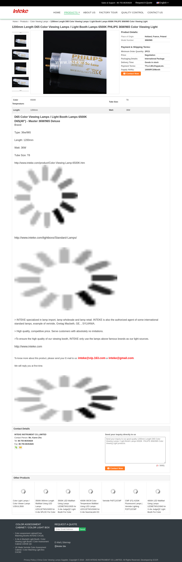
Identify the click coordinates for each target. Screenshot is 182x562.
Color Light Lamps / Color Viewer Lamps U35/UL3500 (21, 504)
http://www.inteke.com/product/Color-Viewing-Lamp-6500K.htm (49, 163)
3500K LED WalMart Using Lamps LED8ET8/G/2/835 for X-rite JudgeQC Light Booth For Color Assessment (67, 508)
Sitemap (66, 542)
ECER (155, 560)
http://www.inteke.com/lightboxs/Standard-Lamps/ (45, 237)
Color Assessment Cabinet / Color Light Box (33, 526)
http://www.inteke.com (28, 346)
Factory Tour (108, 12)
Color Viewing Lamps (39, 21)
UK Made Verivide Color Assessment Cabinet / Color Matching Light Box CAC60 (30, 549)
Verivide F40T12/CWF (112, 501)
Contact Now (132, 73)
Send (82, 529)
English (164, 2)
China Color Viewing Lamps (49, 560)
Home (56, 12)
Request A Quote (143, 2)
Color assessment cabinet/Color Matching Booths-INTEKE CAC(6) (29, 534)
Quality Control (132, 12)
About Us (89, 12)
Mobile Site (60, 546)
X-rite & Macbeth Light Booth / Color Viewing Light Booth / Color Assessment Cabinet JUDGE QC (32, 541)
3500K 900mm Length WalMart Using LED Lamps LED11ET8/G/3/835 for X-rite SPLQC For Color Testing (45, 508)
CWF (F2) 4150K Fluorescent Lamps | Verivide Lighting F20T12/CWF (133, 505)
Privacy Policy (30, 560)
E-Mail (58, 542)
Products (71, 12)
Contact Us (155, 12)
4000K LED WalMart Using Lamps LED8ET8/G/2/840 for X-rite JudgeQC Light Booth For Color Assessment (156, 508)
